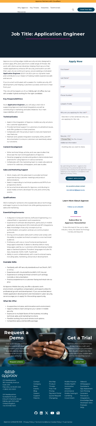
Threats (52, 386)
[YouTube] (52, 413)
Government (69, 398)
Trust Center (67, 422)
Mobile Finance (70, 382)
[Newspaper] (58, 413)
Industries (45, 8)
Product (52, 384)
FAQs (82, 407)
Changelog (53, 398)
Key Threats (34, 8)
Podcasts (83, 405)
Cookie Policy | (56, 422)
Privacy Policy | (29, 422)
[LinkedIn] (41, 413)
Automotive (69, 386)
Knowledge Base (86, 400)
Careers (36, 393)
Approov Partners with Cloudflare (47, 1)
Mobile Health (70, 384)
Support (36, 396)
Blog (35, 391)
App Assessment (86, 389)
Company (37, 384)
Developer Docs (86, 403)
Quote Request (55, 396)
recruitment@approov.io (75, 190)
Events (36, 389)
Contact (36, 382)
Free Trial (52, 389)
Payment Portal (55, 393)
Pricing (51, 391)
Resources (22, 12)
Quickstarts (84, 386)
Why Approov (23, 8)
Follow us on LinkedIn (75, 207)
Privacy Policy (72, 173)
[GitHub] (36, 413)
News (35, 386)
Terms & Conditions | (43, 422)
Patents (36, 398)
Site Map (52, 382)
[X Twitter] (46, 413)
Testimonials (55, 8)
